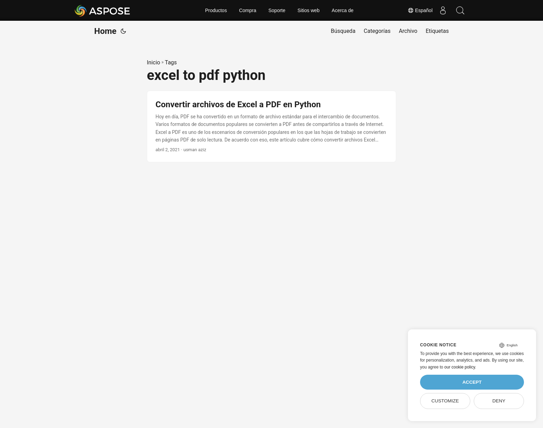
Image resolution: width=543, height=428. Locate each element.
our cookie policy (459, 367)
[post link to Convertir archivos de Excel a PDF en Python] (271, 126)
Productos (216, 10)
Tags (171, 62)
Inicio (153, 62)
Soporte (276, 10)
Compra (247, 10)
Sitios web (308, 10)
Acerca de (343, 10)
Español (420, 10)
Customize (445, 400)
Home (105, 31)
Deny (499, 400)
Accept (472, 382)
